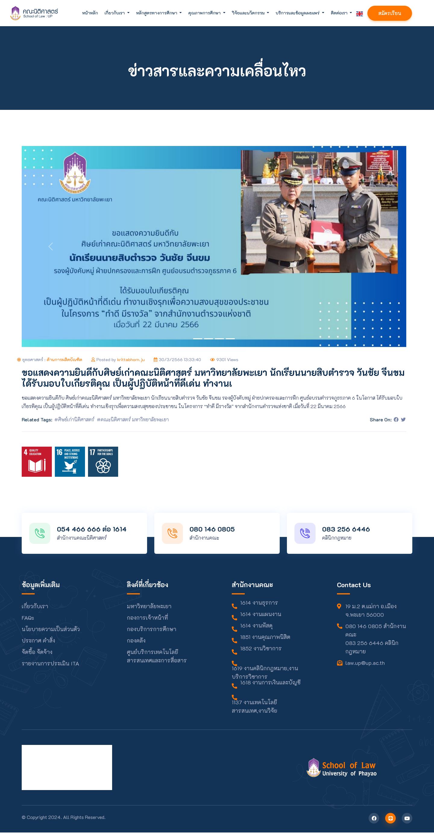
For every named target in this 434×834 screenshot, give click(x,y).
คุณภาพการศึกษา (205, 13)
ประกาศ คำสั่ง (38, 642)
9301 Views (224, 359)
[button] (50, 246)
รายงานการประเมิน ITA (50, 664)
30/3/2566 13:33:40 (177, 359)
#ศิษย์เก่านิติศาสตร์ (74, 419)
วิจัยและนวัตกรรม (249, 13)
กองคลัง (136, 642)
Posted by (118, 359)
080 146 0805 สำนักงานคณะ (375, 632)
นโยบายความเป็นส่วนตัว (51, 630)
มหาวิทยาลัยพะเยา (149, 607)
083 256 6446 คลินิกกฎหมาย (371, 648)
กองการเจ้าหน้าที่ (147, 619)
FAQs (28, 619)
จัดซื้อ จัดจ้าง (37, 653)
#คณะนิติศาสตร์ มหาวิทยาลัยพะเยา (133, 419)
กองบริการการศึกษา (151, 630)
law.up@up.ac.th (365, 664)
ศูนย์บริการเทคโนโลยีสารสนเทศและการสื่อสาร (157, 657)
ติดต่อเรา (340, 13)
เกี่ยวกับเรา (115, 13)
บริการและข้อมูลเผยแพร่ (298, 13)
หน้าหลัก (90, 13)
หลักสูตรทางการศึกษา (157, 13)
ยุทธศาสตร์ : (49, 359)
